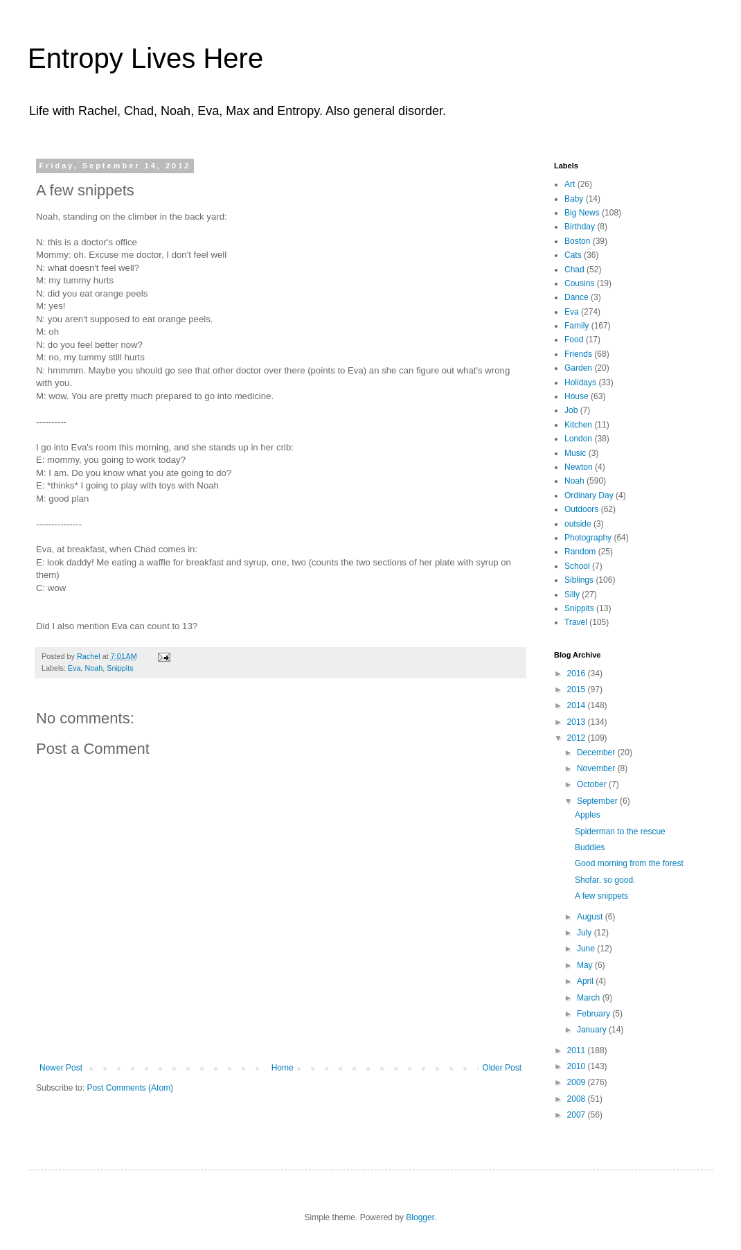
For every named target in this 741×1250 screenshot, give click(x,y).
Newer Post (60, 1068)
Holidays (580, 382)
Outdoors (581, 509)
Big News (582, 213)
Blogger (420, 1217)
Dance (576, 297)
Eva (74, 668)
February (594, 1014)
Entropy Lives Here (145, 58)
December (597, 752)
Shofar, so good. (605, 880)
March (589, 998)
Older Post (501, 1068)
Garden (578, 368)
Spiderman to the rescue (620, 831)
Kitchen (578, 425)
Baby (573, 199)
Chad (574, 269)
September (598, 801)
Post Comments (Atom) (130, 1088)
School (577, 566)
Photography (587, 538)
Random (580, 551)
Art (569, 184)
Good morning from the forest (629, 863)
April (586, 981)
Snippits (120, 668)
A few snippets (601, 896)
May (586, 965)
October (593, 784)
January (593, 1030)
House (576, 396)
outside (577, 524)
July (585, 933)
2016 (577, 673)
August (591, 917)
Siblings (578, 580)
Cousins (579, 283)
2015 (577, 689)
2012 (577, 738)
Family (576, 326)
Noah (93, 668)
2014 (577, 705)
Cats (573, 255)
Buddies (590, 847)
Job (571, 410)
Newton (578, 467)
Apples (587, 815)
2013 (577, 722)
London (578, 438)
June (587, 948)
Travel (575, 622)
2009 (577, 1082)
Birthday (579, 226)
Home (282, 1068)
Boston (577, 241)
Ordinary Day (589, 495)
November (597, 768)
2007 (577, 1115)
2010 (577, 1066)
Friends (578, 354)
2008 (577, 1099)
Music (575, 453)
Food (573, 339)
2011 (577, 1050)
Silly (572, 594)
